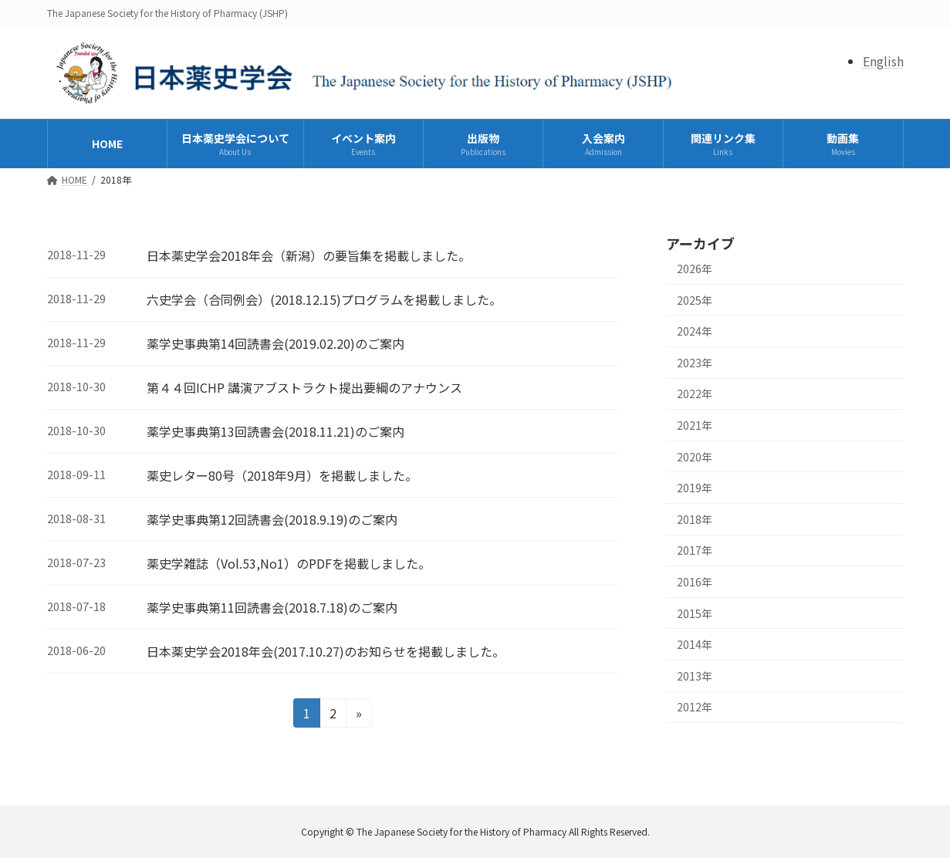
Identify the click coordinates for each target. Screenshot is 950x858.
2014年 (694, 644)
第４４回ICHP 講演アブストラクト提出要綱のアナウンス (304, 387)
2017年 (694, 550)
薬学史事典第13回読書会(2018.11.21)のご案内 (275, 431)
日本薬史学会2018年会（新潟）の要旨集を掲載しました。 (309, 255)
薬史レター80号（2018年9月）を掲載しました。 (282, 475)
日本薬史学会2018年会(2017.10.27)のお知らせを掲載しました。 (326, 651)
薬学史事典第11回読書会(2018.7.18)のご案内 (272, 607)
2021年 (694, 425)
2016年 (694, 581)
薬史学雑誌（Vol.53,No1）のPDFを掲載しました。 (289, 563)
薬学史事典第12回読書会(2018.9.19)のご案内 (272, 519)
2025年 (694, 300)
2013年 (694, 676)
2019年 (694, 487)
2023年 (694, 362)
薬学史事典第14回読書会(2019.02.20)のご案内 (275, 343)
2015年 (694, 612)
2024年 (694, 331)
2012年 (694, 706)
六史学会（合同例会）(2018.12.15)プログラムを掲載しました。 (324, 299)
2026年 (694, 268)
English (883, 61)
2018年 (694, 519)
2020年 (694, 456)
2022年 (694, 393)
